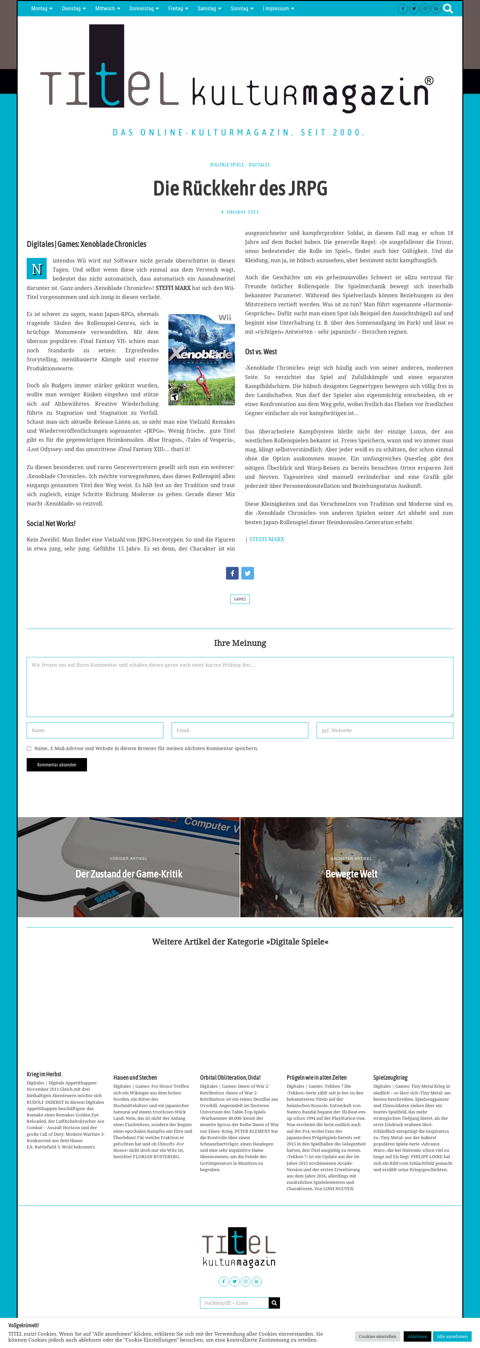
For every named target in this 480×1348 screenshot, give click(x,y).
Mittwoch (105, 8)
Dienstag (71, 8)
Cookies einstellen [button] (377, 1336)
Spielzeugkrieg (390, 1077)
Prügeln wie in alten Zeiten (317, 1077)
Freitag (175, 8)
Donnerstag (142, 8)
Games (240, 599)
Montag (39, 8)
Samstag (207, 8)
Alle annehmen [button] (452, 1336)
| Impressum (276, 8)
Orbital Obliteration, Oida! (230, 1077)
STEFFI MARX (266, 539)
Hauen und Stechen (135, 1077)
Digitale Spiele (227, 164)
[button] (274, 1303)
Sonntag (239, 8)
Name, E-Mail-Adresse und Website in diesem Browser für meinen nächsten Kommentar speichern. (146, 748)
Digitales (259, 164)
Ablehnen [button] (417, 1336)
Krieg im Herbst (44, 1074)
